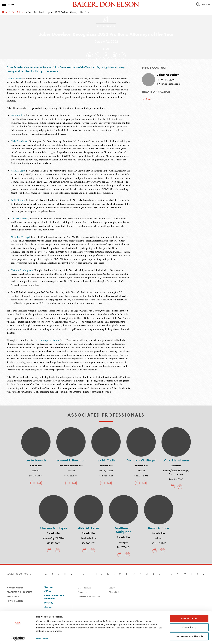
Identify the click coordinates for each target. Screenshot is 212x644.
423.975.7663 (53, 543)
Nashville (70, 470)
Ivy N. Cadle (17, 115)
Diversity (48, 602)
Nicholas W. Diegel (20, 237)
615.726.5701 (71, 475)
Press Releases (18, 12)
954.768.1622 (88, 543)
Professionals (15, 587)
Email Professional (168, 83)
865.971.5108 (141, 475)
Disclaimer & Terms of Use (89, 596)
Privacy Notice (115, 592)
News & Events (15, 600)
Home (5, 12)
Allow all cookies (189, 618)
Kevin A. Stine (14, 78)
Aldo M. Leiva (18, 170)
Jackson (36, 470)
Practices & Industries (19, 592)
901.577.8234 (123, 547)
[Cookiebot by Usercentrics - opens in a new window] (18, 639)
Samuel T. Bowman (71, 460)
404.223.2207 (159, 543)
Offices (47, 591)
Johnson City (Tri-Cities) (53, 538)
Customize (189, 627)
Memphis (123, 542)
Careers (48, 607)
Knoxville (141, 470)
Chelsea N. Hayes (19, 218)
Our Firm (48, 587)
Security (112, 587)
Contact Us (82, 592)
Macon (110, 470)
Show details (42, 638)
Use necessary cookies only (189, 636)
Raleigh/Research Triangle (175, 470)
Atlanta (102, 470)
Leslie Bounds (18, 200)
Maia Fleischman (19, 141)
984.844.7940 (176, 479)
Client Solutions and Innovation (54, 597)
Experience (13, 596)
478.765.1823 (106, 475)
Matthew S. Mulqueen (22, 270)
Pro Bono (146, 99)
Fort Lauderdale (176, 474)
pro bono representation (47, 340)
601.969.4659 (36, 475)
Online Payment (84, 587)
